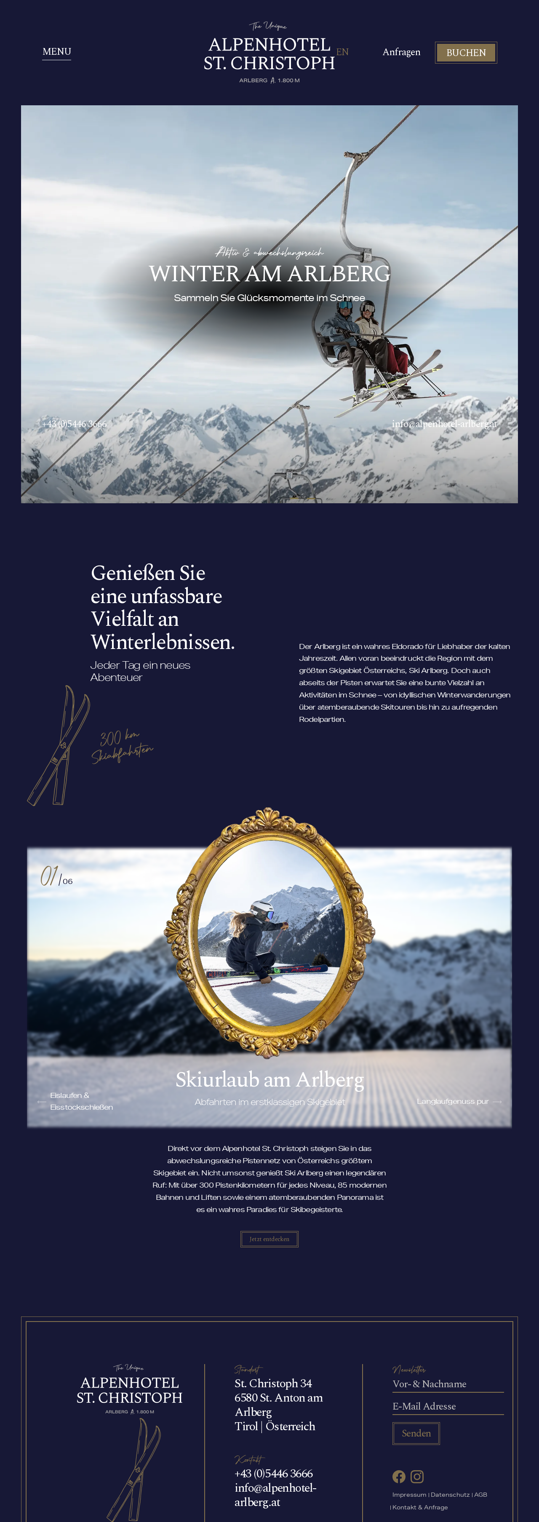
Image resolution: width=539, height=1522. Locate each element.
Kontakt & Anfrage (420, 1508)
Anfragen (401, 52)
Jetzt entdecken (269, 1239)
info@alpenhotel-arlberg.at (444, 424)
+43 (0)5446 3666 (74, 424)
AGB (480, 1495)
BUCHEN (466, 53)
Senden (416, 1433)
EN (342, 52)
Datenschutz (450, 1495)
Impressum (409, 1495)
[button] (41, 1101)
